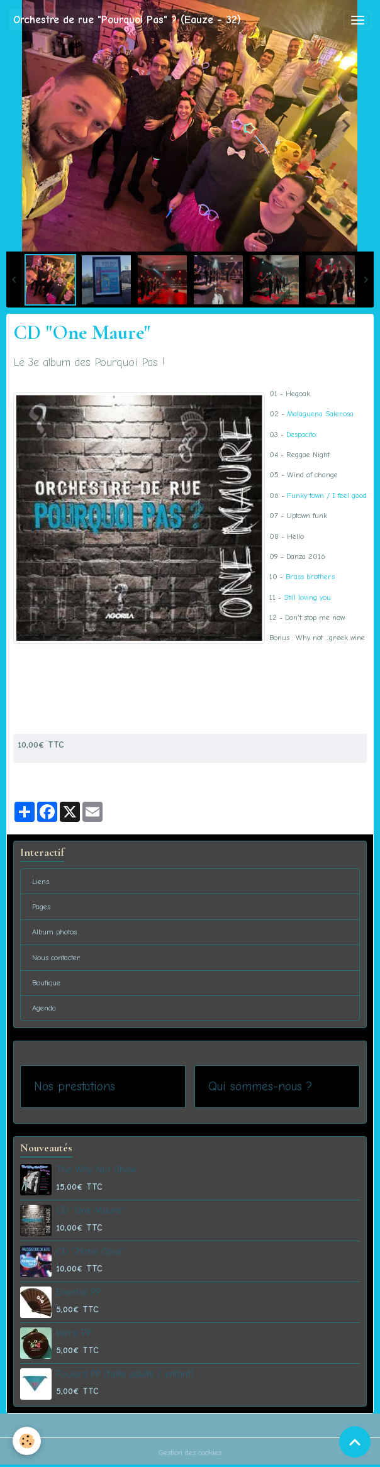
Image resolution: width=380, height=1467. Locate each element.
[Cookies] (27, 1441)
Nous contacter (56, 957)
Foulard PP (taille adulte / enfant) (125, 1374)
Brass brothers (310, 576)
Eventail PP (78, 1292)
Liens (40, 881)
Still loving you (307, 597)
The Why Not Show (96, 1169)
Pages (41, 906)
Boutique (46, 982)
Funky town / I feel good (327, 495)
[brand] (127, 20)
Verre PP (73, 1333)
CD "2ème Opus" (90, 1251)
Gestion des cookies (190, 1452)
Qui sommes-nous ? (260, 1086)
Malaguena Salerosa (320, 413)
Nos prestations (74, 1086)
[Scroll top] (355, 1442)
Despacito (301, 434)
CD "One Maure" (90, 1210)
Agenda (44, 1008)
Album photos (54, 931)
